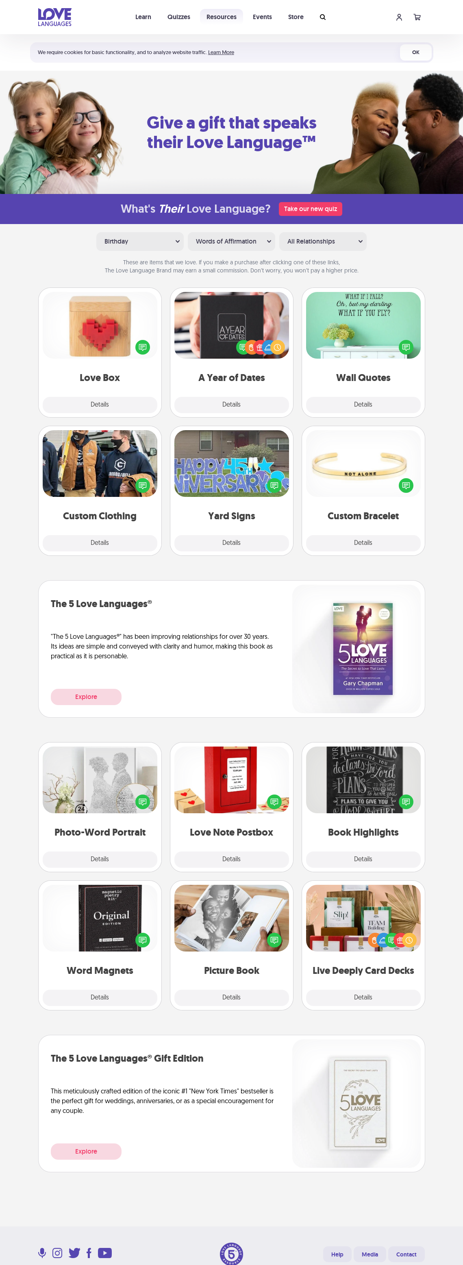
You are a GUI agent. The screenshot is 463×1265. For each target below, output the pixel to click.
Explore (86, 696)
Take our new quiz (310, 209)
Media (370, 1254)
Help (337, 1254)
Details (100, 405)
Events (262, 17)
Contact (406, 1254)
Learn (143, 17)
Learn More (221, 52)
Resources (222, 17)
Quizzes (178, 17)
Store (296, 17)
